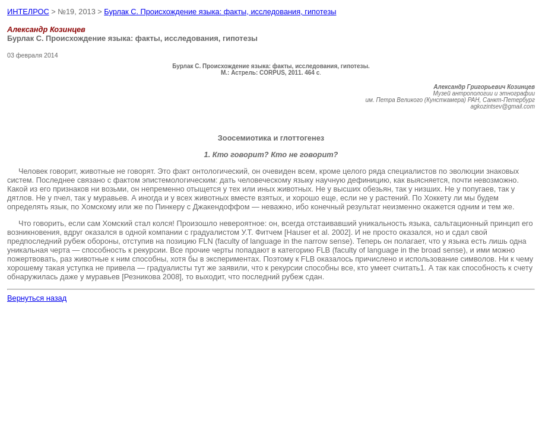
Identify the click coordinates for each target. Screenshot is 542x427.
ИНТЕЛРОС (28, 11)
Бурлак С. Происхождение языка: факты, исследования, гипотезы (220, 11)
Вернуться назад (36, 298)
